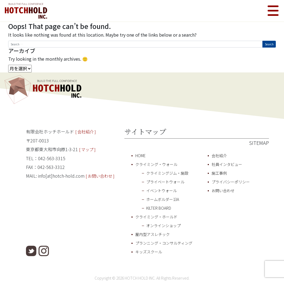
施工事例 (219, 173)
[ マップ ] (87, 149)
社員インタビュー (227, 164)
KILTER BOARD (158, 208)
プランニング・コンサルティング (163, 243)
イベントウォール (161, 190)
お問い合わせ (223, 190)
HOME (140, 155)
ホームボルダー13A (162, 199)
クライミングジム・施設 (167, 173)
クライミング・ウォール (156, 164)
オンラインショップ (163, 225)
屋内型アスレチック (152, 234)
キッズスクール (148, 251)
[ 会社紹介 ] (85, 131)
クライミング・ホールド (156, 216)
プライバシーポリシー (231, 182)
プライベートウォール (165, 182)
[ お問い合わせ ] (100, 176)
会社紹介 (219, 155)
